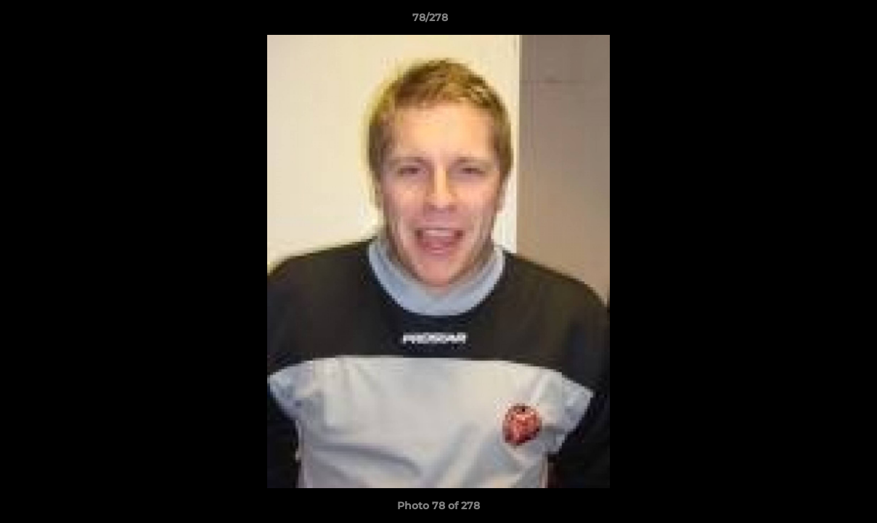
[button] (816, 21)
